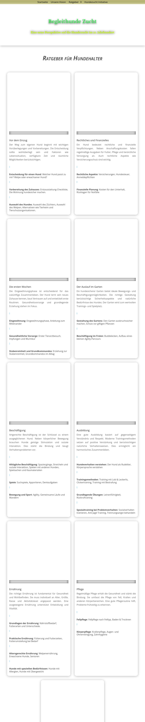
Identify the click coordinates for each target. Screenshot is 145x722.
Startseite (42, 2)
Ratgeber (74, 2)
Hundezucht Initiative (96, 2)
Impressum (85, 717)
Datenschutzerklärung (65, 717)
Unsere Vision (58, 2)
